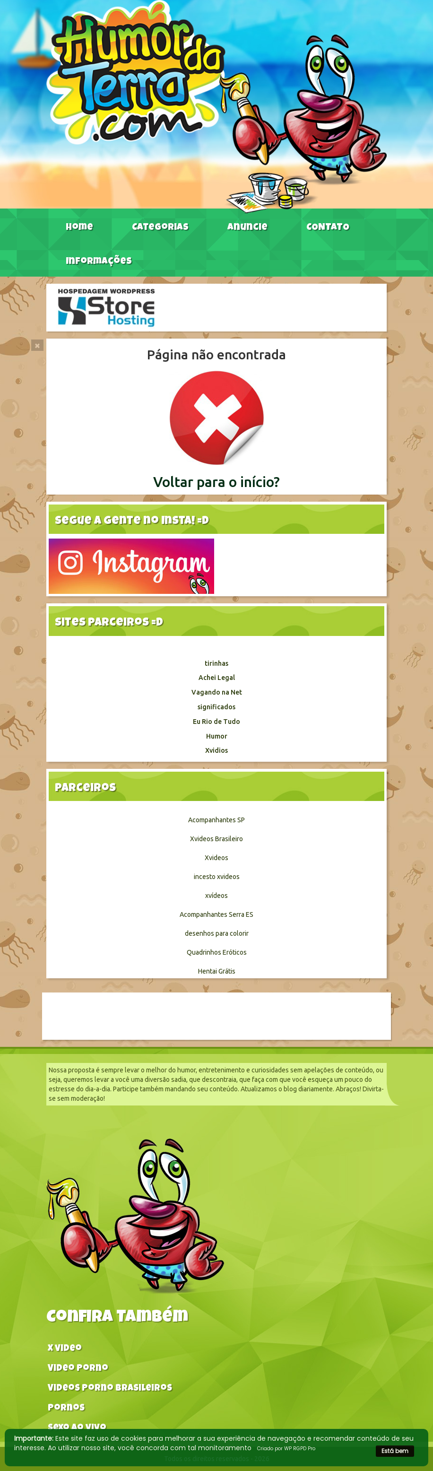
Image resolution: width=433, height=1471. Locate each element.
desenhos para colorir (217, 933)
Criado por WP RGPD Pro (286, 1448)
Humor (216, 736)
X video (65, 1349)
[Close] (37, 345)
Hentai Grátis (216, 971)
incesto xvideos (217, 876)
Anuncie (247, 228)
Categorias (160, 228)
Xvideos (216, 858)
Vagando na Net (216, 692)
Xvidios (216, 750)
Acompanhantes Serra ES (216, 914)
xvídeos (216, 895)
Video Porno (78, 1369)
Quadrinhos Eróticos (217, 952)
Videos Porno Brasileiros (110, 1388)
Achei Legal (217, 677)
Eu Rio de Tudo (216, 721)
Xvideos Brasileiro (216, 839)
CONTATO (327, 228)
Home (79, 228)
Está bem (394, 1451)
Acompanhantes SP (216, 820)
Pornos (66, 1408)
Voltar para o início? (216, 482)
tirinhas (216, 663)
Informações (99, 262)
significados (216, 707)
